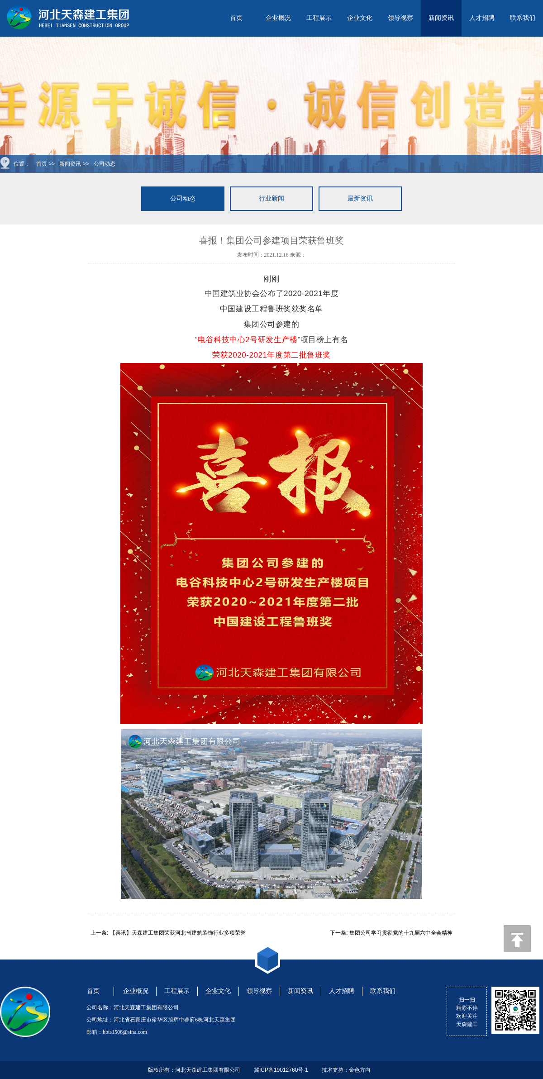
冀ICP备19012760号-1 (281, 1070)
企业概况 (278, 17)
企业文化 (359, 17)
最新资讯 (360, 198)
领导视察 (400, 17)
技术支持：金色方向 (346, 1070)
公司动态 (104, 164)
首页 (236, 17)
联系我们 (522, 17)
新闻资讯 (441, 17)
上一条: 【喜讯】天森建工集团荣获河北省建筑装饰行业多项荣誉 (168, 933)
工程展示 (319, 17)
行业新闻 (271, 198)
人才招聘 (482, 17)
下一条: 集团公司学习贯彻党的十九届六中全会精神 (391, 933)
